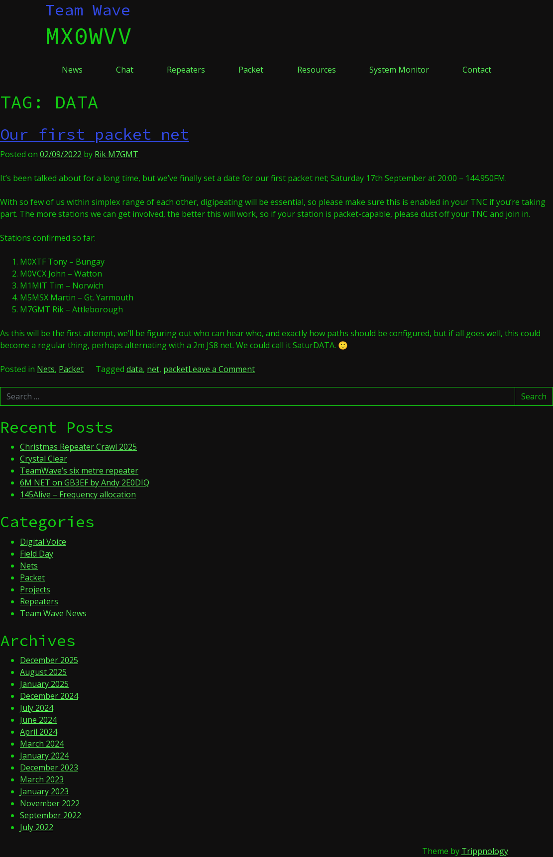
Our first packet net (94, 134)
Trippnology (484, 851)
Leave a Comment (221, 369)
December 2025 (49, 660)
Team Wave (87, 10)
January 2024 (44, 755)
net (153, 369)
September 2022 (50, 815)
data (134, 369)
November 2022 (50, 803)
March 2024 (42, 743)
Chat (124, 69)
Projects (35, 589)
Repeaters (186, 69)
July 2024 (36, 707)
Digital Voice (43, 541)
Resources (316, 69)
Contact (476, 69)
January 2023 (44, 791)
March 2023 (42, 779)
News (72, 69)
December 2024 (49, 695)
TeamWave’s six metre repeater (79, 470)
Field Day (36, 553)
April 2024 (38, 731)
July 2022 (36, 827)
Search (534, 396)
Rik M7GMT (116, 154)
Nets (46, 369)
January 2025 (44, 683)
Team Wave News (53, 613)
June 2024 (38, 719)
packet (175, 369)
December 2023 (49, 767)
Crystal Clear (43, 458)
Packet (250, 69)
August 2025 (43, 672)
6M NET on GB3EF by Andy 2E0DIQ (84, 482)
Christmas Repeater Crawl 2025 (78, 446)
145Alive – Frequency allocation (78, 494)
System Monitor (399, 69)
